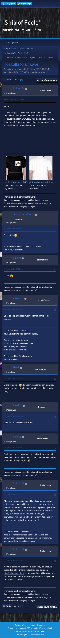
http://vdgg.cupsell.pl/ (14, 573)
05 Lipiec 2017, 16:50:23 (13, 229)
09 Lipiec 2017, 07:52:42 (13, 269)
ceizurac (18, 298)
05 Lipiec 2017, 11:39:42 (15, 99)
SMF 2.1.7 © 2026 (23, 631)
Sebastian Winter (23, 214)
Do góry (7, 606)
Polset (17, 257)
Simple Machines (37, 631)
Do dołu (7, 80)
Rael (16, 367)
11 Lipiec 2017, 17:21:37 (13, 560)
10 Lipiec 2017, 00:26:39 (13, 378)
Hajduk (17, 405)
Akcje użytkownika (47, 80)
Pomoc (17, 625)
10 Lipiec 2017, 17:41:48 (13, 494)
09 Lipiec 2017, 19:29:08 (13, 309)
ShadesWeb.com (37, 635)
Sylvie (32, 58)
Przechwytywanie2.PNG (41, 182)
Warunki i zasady (28, 625)
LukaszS (18, 88)
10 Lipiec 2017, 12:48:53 (13, 416)
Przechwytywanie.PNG (16, 182)
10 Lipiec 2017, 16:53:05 (13, 448)
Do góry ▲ (41, 625)
